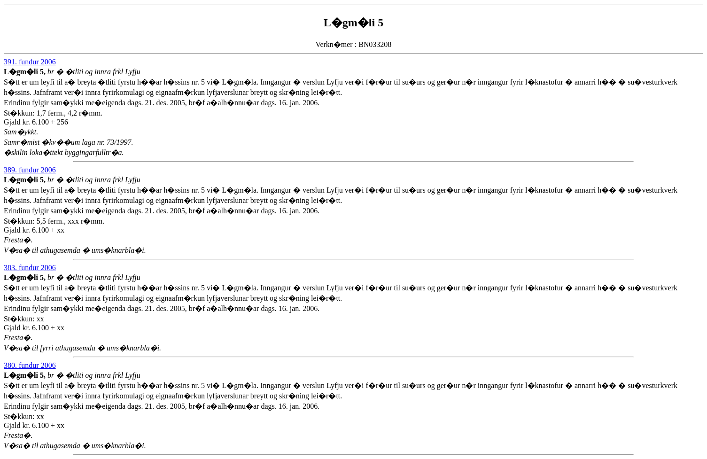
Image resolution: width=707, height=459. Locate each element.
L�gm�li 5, (25, 72)
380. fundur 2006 (30, 365)
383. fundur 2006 (30, 268)
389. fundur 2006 (30, 170)
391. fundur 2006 (30, 62)
